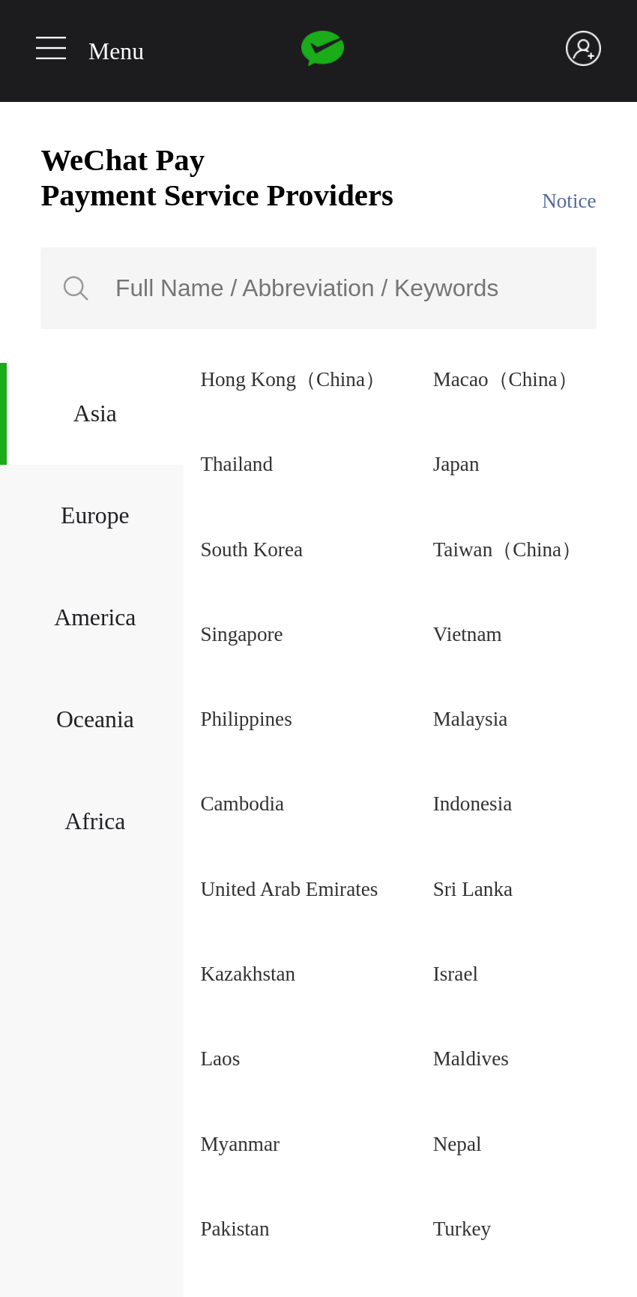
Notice (569, 201)
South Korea (251, 549)
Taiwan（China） (507, 549)
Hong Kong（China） (292, 379)
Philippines (246, 719)
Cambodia (242, 803)
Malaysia (470, 719)
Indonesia (473, 803)
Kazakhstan (247, 974)
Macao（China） (505, 379)
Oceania (95, 719)
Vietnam (467, 634)
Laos (220, 1058)
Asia (95, 413)
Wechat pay (322, 49)
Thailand (236, 464)
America (95, 617)
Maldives (471, 1058)
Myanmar (240, 1144)
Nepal (457, 1144)
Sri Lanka (473, 889)
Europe (95, 515)
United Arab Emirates (289, 889)
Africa (94, 821)
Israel (455, 974)
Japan (456, 464)
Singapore (241, 634)
